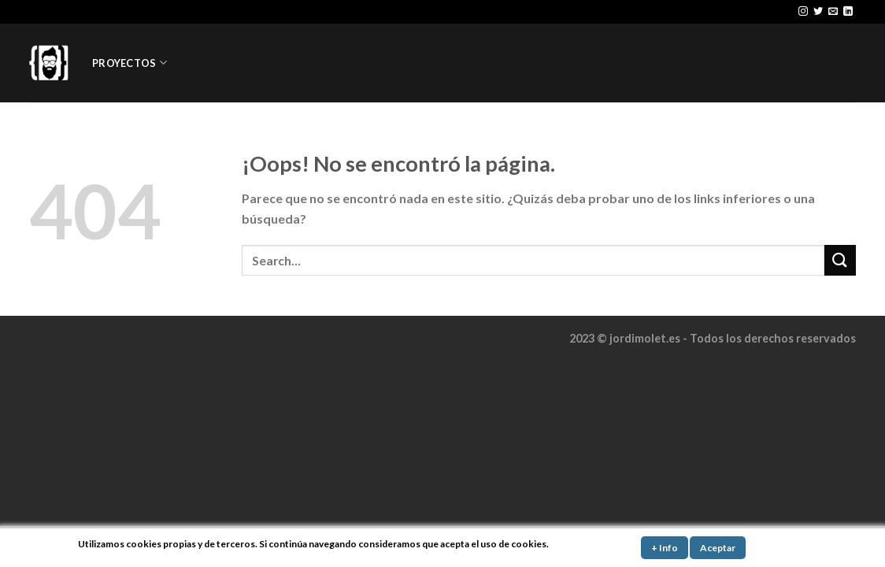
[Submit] (840, 260)
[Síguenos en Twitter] (818, 11)
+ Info (664, 548)
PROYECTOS (129, 62)
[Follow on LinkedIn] (848, 11)
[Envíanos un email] (833, 11)
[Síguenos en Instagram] (803, 11)
